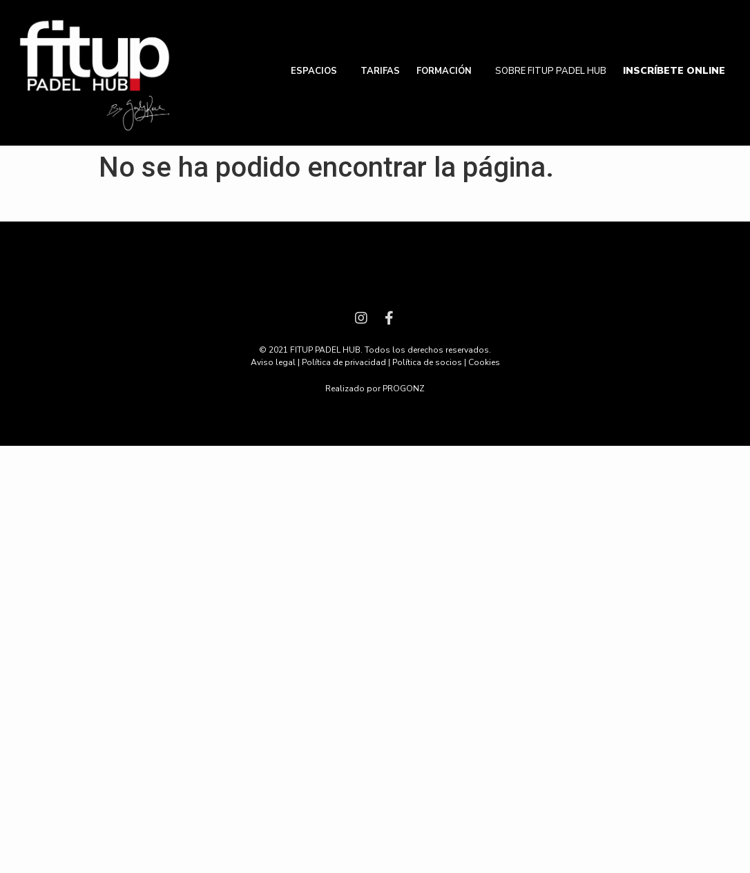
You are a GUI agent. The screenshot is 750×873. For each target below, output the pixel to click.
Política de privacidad (344, 362)
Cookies (484, 362)
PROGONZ (404, 388)
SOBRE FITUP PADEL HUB (550, 71)
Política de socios (427, 362)
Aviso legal (273, 362)
